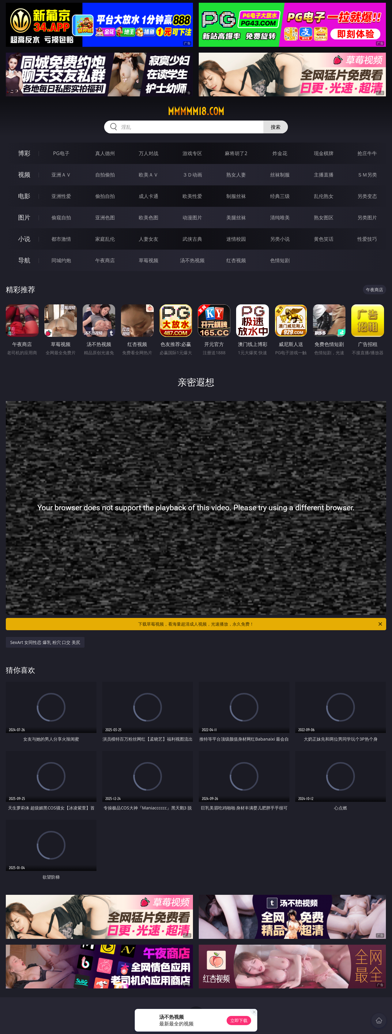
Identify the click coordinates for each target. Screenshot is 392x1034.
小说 (24, 239)
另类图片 (367, 217)
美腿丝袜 (236, 217)
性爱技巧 (367, 239)
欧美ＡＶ (148, 174)
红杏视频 (236, 260)
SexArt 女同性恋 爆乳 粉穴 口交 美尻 (45, 642)
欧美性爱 (192, 196)
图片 (24, 217)
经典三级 (280, 196)
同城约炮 (61, 260)
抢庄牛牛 (367, 153)
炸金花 (280, 153)
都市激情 (61, 239)
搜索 (276, 127)
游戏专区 (192, 153)
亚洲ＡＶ (61, 174)
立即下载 (238, 1020)
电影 (24, 196)
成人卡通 (148, 196)
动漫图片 (192, 217)
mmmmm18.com (196, 111)
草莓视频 (148, 260)
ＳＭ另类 (367, 174)
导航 (24, 260)
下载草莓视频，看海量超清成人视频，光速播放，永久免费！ (260, 624)
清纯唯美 (280, 217)
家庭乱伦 (105, 239)
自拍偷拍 (105, 174)
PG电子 (61, 153)
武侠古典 (192, 239)
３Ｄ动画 (192, 174)
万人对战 (148, 153)
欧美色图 (148, 217)
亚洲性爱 (61, 196)
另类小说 (280, 239)
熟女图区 (324, 217)
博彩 (24, 153)
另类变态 (367, 196)
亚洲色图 (105, 217)
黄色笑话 (324, 239)
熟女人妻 (236, 174)
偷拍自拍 (105, 196)
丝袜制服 (280, 174)
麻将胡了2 (236, 153)
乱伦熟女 (324, 196)
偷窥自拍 (61, 217)
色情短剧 (280, 260)
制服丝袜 (236, 196)
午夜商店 (105, 260)
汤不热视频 (192, 260)
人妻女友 (148, 239)
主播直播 (324, 174)
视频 (24, 174)
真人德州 (105, 153)
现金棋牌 (324, 153)
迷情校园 (236, 239)
